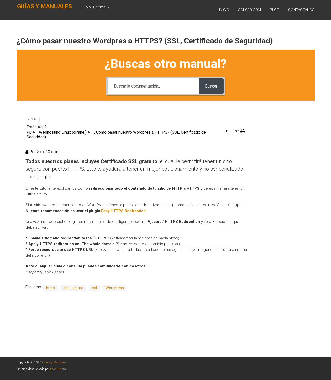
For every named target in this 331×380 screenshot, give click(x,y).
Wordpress (114, 288)
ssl (94, 288)
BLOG (274, 10)
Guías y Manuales (34, 9)
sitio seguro (73, 288)
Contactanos (301, 10)
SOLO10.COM (249, 10)
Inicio (224, 10)
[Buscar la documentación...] (153, 86)
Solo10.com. (58, 369)
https (50, 288)
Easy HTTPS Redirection (123, 211)
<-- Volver (33, 119)
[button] (235, 131)
